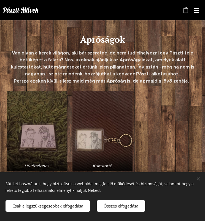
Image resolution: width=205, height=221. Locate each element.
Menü (196, 10)
